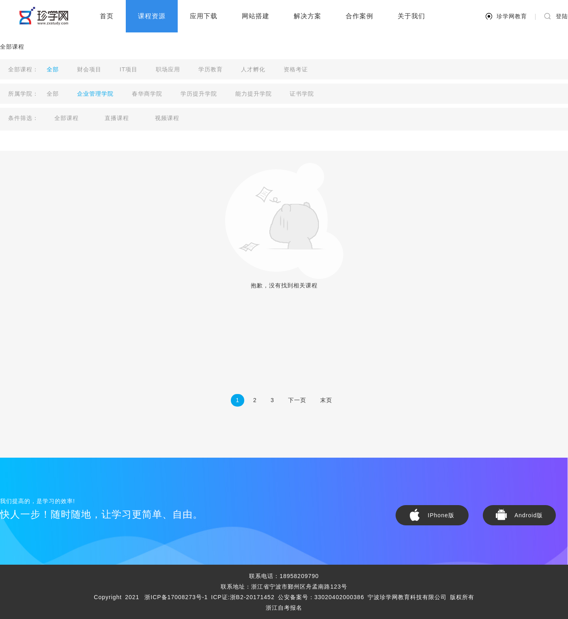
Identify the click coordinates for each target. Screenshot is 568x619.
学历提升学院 (199, 93)
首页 (107, 16)
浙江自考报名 (284, 607)
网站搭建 (255, 16)
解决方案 (307, 16)
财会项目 (89, 69)
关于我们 (411, 16)
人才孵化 (253, 69)
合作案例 (359, 16)
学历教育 (210, 69)
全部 (53, 69)
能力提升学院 (253, 93)
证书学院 (302, 93)
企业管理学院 (95, 93)
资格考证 (296, 69)
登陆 (562, 16)
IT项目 (129, 69)
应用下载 (203, 16)
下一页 (297, 400)
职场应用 (168, 69)
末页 (326, 400)
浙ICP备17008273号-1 (176, 597)
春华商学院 (147, 93)
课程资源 (152, 16)
